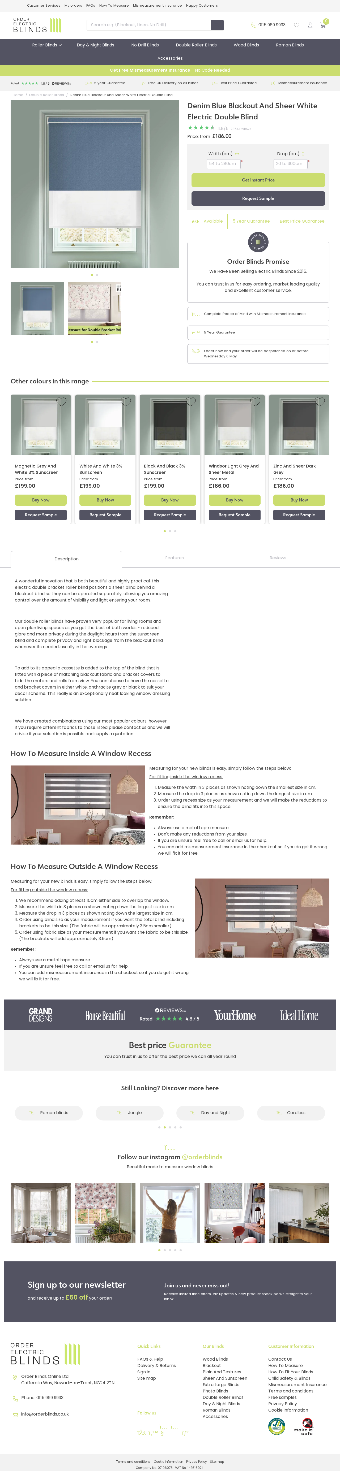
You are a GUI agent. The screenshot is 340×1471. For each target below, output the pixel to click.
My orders (73, 5)
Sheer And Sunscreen (225, 1379)
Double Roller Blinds (196, 45)
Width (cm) (221, 154)
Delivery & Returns (156, 1366)
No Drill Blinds (145, 45)
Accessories (170, 59)
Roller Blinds (44, 45)
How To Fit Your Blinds (290, 1372)
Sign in (143, 1372)
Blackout (212, 1366)
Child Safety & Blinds (289, 1379)
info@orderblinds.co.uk (45, 1414)
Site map (146, 1379)
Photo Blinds (215, 1391)
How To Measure (114, 5)
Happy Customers (202, 5)
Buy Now (40, 500)
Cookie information (288, 1410)
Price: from (198, 137)
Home (18, 95)
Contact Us (280, 1359)
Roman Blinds (290, 45)
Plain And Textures (222, 1372)
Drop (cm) (288, 154)
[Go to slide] (159, 1127)
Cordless (291, 1113)
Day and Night (210, 1113)
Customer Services (43, 5)
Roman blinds (48, 1113)
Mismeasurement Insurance (157, 5)
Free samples (282, 1398)
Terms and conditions (290, 1391)
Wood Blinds (246, 45)
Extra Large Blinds (221, 1385)
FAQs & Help (150, 1359)
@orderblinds (202, 1157)
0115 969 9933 (272, 25)
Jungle (129, 1113)
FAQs (90, 5)
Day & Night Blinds (95, 45)
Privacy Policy (282, 1404)
